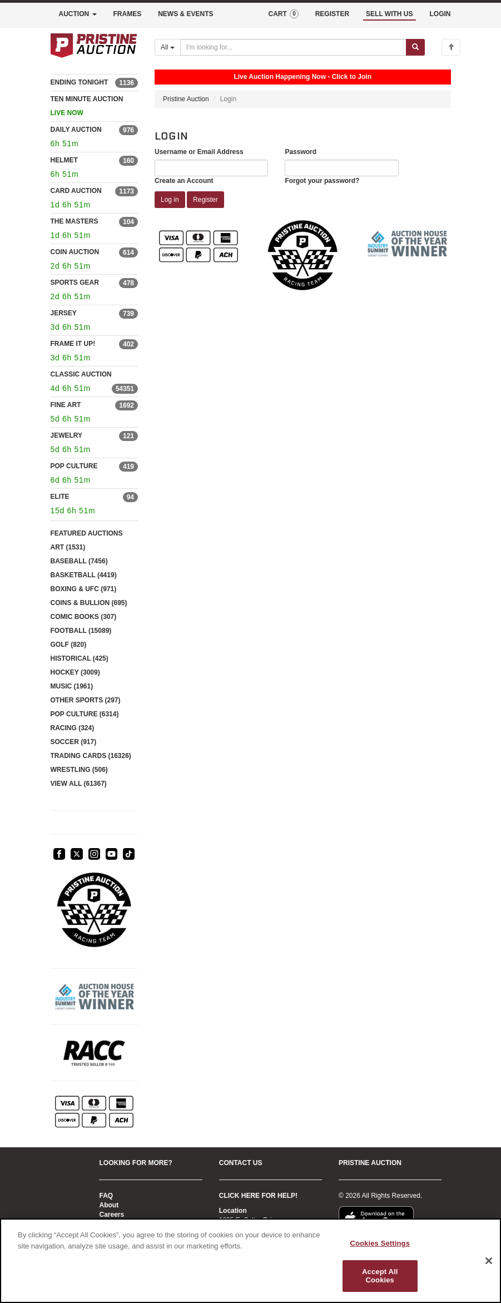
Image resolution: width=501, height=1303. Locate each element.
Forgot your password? (322, 181)
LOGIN (440, 14)
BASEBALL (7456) (79, 561)
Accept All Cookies (380, 1276)
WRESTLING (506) (79, 770)
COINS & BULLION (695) (89, 603)
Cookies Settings (380, 1243)
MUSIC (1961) (72, 686)
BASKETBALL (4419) (84, 575)
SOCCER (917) (74, 742)
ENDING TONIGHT (79, 82)
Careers (111, 1214)
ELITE (60, 497)
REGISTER (332, 14)
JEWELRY (67, 435)
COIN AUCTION (75, 252)
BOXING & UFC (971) (84, 589)
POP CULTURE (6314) (85, 714)
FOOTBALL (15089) (81, 631)
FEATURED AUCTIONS (87, 533)
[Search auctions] (293, 47)
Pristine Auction (186, 99)
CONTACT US (240, 1163)
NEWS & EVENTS (185, 14)
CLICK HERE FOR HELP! (258, 1196)
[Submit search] (415, 47)
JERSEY (64, 313)
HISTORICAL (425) (79, 658)
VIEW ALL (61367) (79, 783)
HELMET (64, 160)
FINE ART (66, 405)
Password (300, 152)
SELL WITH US (389, 14)
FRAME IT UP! (73, 344)
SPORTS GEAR (75, 282)
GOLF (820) (69, 644)
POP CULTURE (74, 466)
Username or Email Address (199, 152)
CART (283, 13)
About (108, 1205)
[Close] (489, 1260)
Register (205, 200)
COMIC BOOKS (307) (84, 617)
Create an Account (184, 181)
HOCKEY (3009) (75, 672)
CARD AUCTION (76, 191)
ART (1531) (68, 547)
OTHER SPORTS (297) (86, 700)
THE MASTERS (74, 221)
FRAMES (127, 14)
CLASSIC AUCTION (81, 374)
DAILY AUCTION (76, 129)
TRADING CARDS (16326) (91, 756)
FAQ (106, 1196)
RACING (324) (73, 728)
